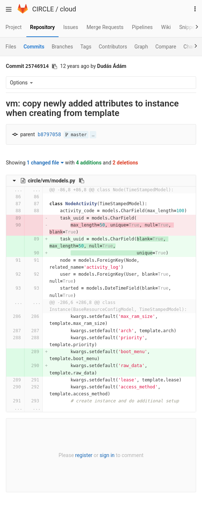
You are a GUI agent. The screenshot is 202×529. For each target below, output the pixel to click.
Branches (62, 47)
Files (10, 47)
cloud (68, 9)
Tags (85, 47)
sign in (107, 455)
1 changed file (45, 163)
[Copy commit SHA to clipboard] (54, 66)
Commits (33, 47)
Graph (141, 47)
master (76, 134)
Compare (165, 47)
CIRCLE (43, 9)
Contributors (113, 47)
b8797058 (49, 134)
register (83, 455)
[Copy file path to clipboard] (81, 180)
